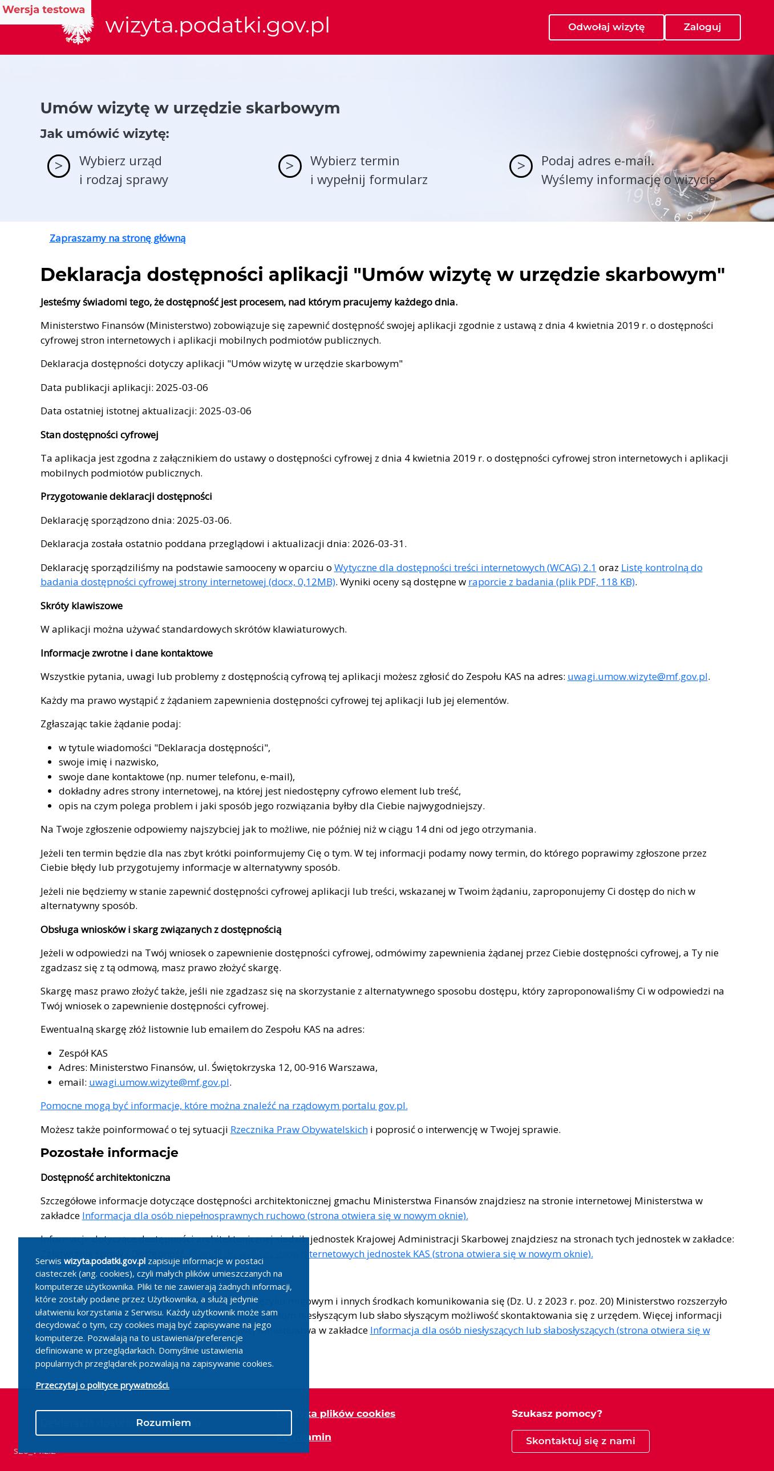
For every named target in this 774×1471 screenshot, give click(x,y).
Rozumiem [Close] (164, 1422)
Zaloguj (703, 26)
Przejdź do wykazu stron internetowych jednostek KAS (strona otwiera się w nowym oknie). (391, 1253)
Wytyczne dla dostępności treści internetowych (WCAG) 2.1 (465, 567)
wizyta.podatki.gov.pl (218, 25)
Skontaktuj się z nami (580, 1440)
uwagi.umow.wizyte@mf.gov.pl (638, 676)
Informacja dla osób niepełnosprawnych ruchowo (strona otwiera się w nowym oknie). (275, 1215)
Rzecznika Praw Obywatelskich (299, 1129)
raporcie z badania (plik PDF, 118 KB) (551, 581)
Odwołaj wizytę (606, 26)
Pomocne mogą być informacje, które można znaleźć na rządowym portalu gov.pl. (224, 1105)
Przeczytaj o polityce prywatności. (102, 1385)
